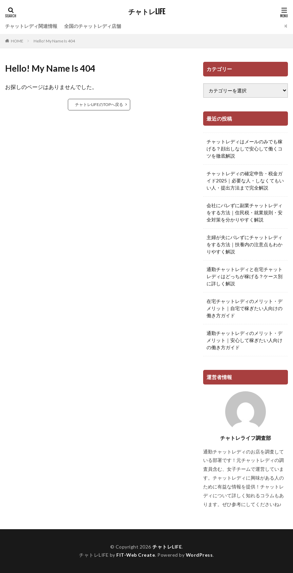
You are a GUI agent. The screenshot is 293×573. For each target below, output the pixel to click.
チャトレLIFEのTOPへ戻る (99, 104)
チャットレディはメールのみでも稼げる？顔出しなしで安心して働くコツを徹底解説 (244, 149)
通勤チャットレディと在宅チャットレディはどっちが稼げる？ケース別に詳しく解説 (244, 276)
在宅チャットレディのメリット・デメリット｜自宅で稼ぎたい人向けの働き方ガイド (244, 308)
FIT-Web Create (135, 555)
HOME (17, 40)
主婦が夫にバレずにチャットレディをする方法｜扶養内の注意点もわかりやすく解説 (244, 244)
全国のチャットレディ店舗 (92, 26)
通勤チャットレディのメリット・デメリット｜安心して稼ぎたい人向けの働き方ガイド (244, 340)
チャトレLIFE (146, 11)
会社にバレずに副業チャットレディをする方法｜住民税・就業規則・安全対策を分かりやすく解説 (244, 212)
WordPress (199, 555)
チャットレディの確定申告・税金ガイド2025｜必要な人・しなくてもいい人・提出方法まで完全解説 (245, 181)
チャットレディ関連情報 (31, 26)
